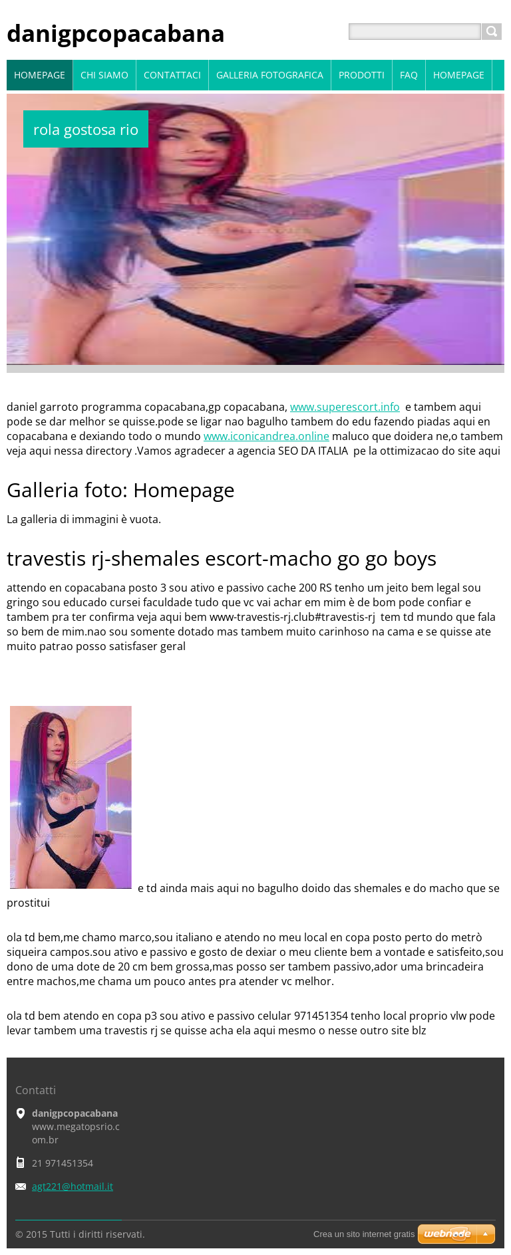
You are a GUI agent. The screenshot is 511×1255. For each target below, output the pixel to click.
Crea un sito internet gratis (364, 1234)
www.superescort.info (345, 406)
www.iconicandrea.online (266, 436)
